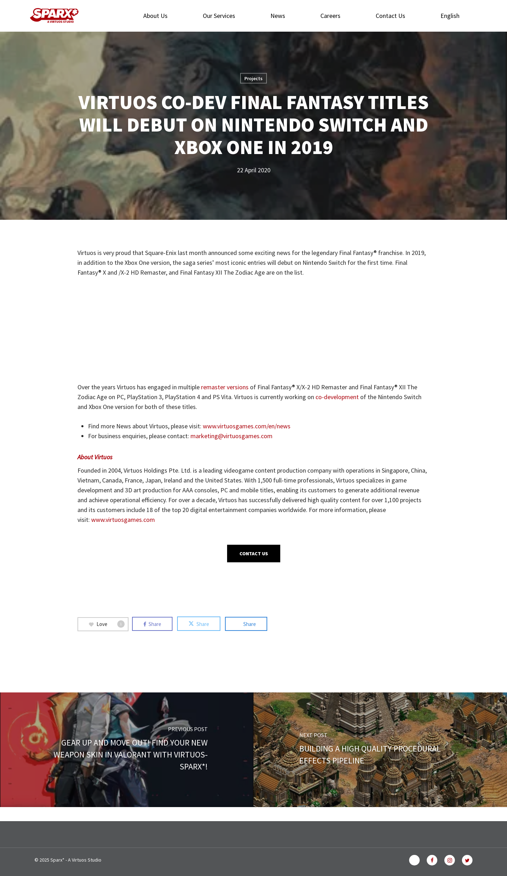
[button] (253, 553)
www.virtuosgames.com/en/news (246, 426)
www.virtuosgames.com (123, 520)
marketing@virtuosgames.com (231, 436)
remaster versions (225, 387)
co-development (337, 397)
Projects (253, 78)
